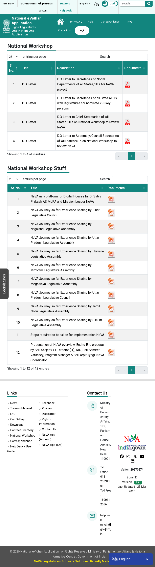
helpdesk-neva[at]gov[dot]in (105, 525)
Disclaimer (49, 414)
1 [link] (131, 156)
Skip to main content (46, 7)
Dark (112, 3)
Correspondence (110, 21)
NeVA (14, 403)
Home (60, 22)
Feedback (48, 403)
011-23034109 (105, 481)
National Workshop (22, 435)
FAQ (130, 21)
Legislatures (4, 284)
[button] (16, 68)
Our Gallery (17, 419)
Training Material (21, 408)
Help (90, 21)
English (84, 3)
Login (82, 30)
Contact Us (64, 30)
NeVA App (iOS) (52, 445)
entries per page (34, 57)
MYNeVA (75, 21)
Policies (47, 408)
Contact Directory (22, 430)
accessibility (96, 3)
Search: (105, 57)
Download (16, 425)
